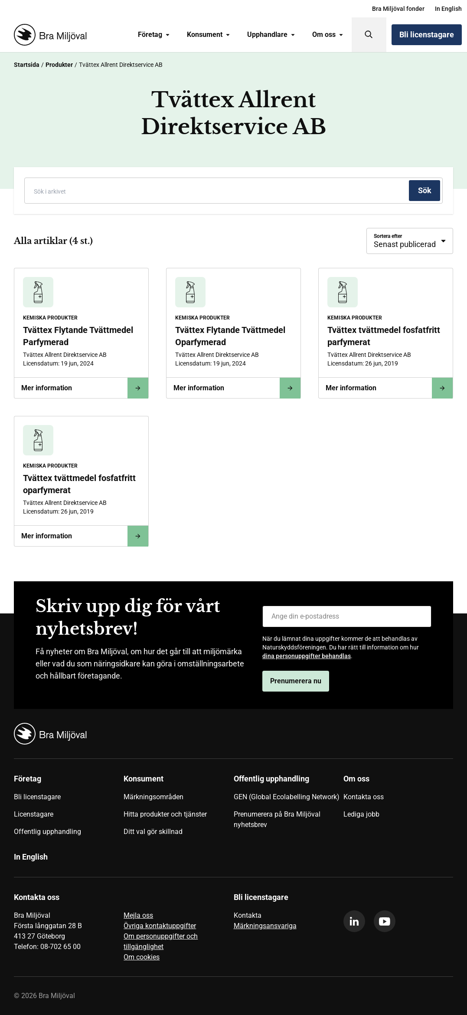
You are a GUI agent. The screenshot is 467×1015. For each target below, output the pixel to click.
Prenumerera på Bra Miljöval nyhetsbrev (277, 819)
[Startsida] (48, 34)
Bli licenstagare (426, 34)
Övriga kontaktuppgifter (160, 926)
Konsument (208, 34)
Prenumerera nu (295, 681)
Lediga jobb (361, 814)
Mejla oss (138, 915)
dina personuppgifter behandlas (306, 655)
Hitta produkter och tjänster (165, 814)
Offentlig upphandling (47, 831)
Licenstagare (33, 814)
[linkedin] (354, 921)
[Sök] (369, 34)
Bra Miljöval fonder (398, 8)
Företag (154, 34)
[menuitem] (398, 8)
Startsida (26, 64)
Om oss (327, 34)
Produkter (59, 64)
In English (448, 8)
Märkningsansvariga (265, 926)
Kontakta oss (363, 797)
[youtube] (384, 921)
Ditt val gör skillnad (153, 831)
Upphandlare (271, 34)
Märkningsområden (153, 797)
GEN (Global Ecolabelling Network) (287, 797)
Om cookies (142, 957)
